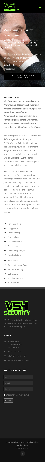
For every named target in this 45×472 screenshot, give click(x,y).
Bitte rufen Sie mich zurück (17, 395)
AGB (28, 442)
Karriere (26, 445)
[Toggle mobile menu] (40, 6)
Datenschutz (20, 442)
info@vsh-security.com (17, 356)
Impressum (10, 442)
